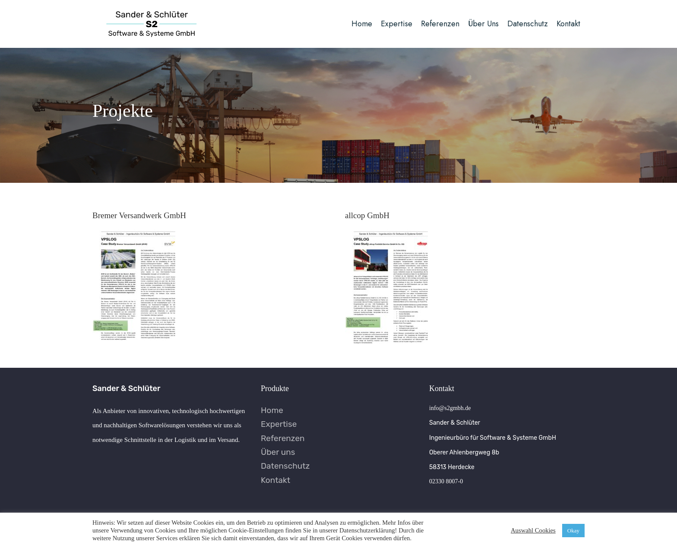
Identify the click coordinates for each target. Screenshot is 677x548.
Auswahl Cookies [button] (533, 530)
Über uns (278, 452)
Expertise (279, 424)
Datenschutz (285, 466)
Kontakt (275, 480)
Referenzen (283, 438)
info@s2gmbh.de (450, 408)
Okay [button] (573, 530)
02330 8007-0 (446, 481)
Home (272, 410)
